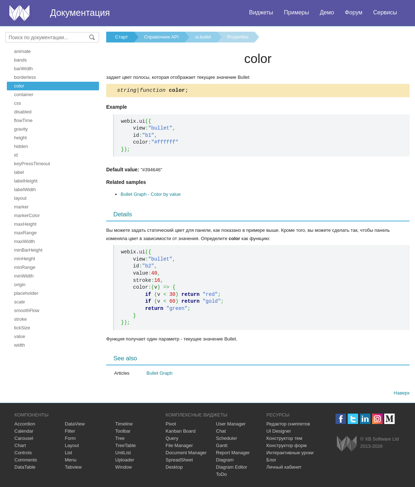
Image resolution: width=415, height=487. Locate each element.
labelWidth (25, 189)
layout (20, 198)
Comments (25, 461)
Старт (121, 37)
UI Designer (278, 432)
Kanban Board (180, 432)
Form (70, 439)
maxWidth (24, 241)
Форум (353, 12)
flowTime (23, 120)
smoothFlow (26, 310)
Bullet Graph (159, 374)
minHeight (24, 258)
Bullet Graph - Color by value (151, 195)
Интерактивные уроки (289, 453)
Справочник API (161, 37)
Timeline (124, 425)
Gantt (221, 446)
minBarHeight (28, 250)
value (19, 336)
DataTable (25, 468)
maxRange (25, 232)
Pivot (171, 425)
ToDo (221, 475)
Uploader (124, 461)
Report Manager (233, 453)
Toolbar (123, 432)
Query (172, 439)
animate (22, 51)
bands (20, 60)
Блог (271, 461)
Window (123, 468)
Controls (23, 453)
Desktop (174, 468)
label (19, 172)
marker (21, 206)
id (16, 155)
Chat (221, 432)
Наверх (402, 394)
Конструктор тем (284, 439)
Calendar (23, 432)
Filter (70, 432)
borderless (25, 77)
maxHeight (25, 224)
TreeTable (125, 446)
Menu (71, 461)
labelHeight (25, 181)
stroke (20, 319)
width (19, 345)
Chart (20, 446)
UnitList (123, 453)
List (68, 453)
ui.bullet (203, 37)
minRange (24, 267)
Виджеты (261, 12)
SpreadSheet (179, 461)
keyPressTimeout (32, 163)
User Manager (230, 425)
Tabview (73, 468)
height (20, 137)
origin (20, 284)
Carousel (23, 439)
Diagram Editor (231, 468)
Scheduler (226, 439)
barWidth (23, 68)
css (17, 103)
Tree (120, 439)
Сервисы (385, 12)
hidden (21, 146)
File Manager (179, 446)
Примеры (296, 12)
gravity (21, 129)
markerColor (27, 215)
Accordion (24, 425)
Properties (237, 37)
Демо (327, 12)
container (23, 94)
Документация (80, 13)
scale (19, 302)
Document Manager (186, 453)
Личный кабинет (284, 468)
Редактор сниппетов (288, 425)
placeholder (26, 293)
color (19, 86)
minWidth (23, 276)
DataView (75, 425)
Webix (347, 445)
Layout (72, 446)
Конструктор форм (286, 446)
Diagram (225, 461)
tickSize (22, 327)
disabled (22, 111)
